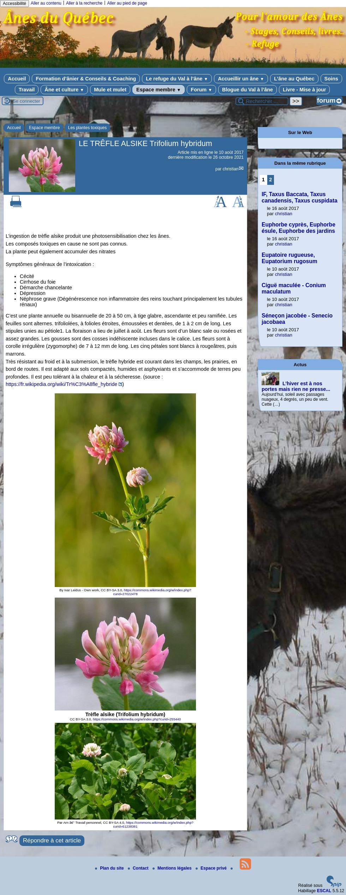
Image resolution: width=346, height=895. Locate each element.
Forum (201, 89)
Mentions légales (173, 868)
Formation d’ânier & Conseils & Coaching (86, 78)
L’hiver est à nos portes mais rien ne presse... (296, 386)
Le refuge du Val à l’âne (177, 78)
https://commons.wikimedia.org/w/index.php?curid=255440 (137, 719)
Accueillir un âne (241, 78)
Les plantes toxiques (87, 127)
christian (231, 169)
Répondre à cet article (52, 840)
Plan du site (110, 868)
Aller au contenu (46, 3)
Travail (27, 89)
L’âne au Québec (294, 78)
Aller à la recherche (84, 3)
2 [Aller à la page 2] (270, 179)
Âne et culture (64, 89)
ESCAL (324, 890)
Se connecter (26, 101)
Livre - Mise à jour (304, 89)
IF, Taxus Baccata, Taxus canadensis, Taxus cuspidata (300, 197)
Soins (331, 78)
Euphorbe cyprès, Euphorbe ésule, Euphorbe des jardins (298, 228)
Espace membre (158, 89)
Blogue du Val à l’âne (247, 89)
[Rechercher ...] (261, 101)
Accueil (17, 78)
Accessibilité (14, 3)
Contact (139, 868)
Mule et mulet (110, 89)
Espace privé (212, 868)
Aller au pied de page (127, 3)
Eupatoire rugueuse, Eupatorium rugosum (289, 258)
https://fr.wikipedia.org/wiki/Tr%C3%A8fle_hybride (61, 384)
